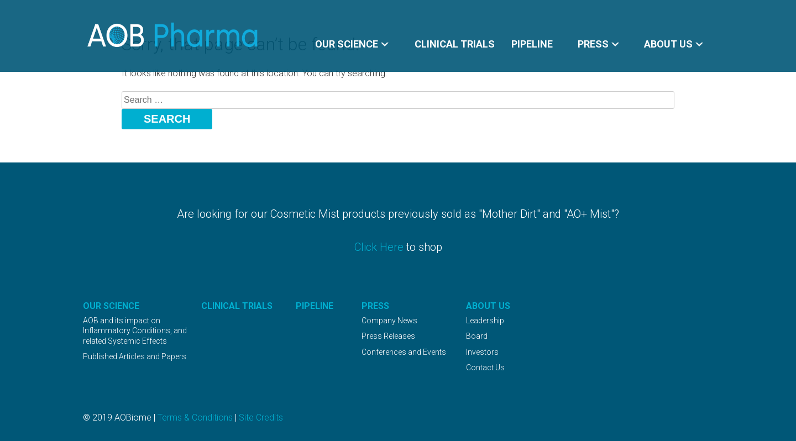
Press (593, 44)
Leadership (485, 320)
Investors (482, 352)
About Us (668, 44)
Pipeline (532, 44)
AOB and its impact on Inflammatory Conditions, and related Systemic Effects (135, 330)
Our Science (346, 44)
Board (477, 336)
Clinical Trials (455, 44)
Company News (389, 320)
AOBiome (173, 35)
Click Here (379, 247)
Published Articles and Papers (134, 356)
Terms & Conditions (195, 417)
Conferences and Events (404, 352)
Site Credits (261, 417)
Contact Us (485, 367)
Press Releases (388, 336)
